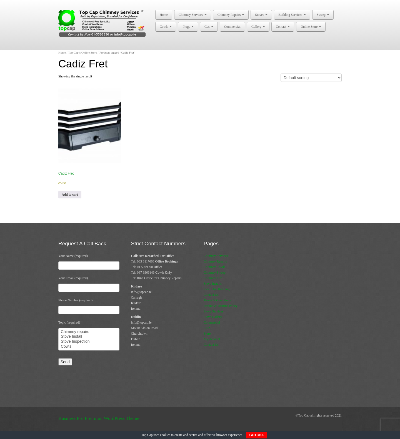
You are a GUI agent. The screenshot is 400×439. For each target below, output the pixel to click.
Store (207, 333)
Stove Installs (213, 284)
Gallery (258, 27)
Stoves (261, 15)
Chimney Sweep (215, 272)
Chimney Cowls (214, 267)
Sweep (323, 15)
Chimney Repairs (231, 15)
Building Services (292, 15)
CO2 (207, 328)
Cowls (166, 27)
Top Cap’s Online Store (82, 52)
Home (164, 15)
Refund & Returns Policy (221, 306)
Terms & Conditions (217, 300)
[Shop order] (311, 78)
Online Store (311, 27)
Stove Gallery (213, 317)
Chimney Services (193, 15)
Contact (283, 27)
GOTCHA (256, 435)
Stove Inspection (89, 341)
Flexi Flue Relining (216, 289)
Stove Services (213, 311)
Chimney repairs (89, 331)
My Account (212, 339)
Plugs (188, 27)
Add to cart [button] (70, 194)
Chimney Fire (213, 278)
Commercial (232, 27)
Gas (208, 27)
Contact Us (211, 295)
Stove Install (89, 336)
